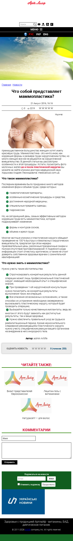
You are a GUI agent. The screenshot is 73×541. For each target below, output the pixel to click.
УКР (38, 34)
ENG (45, 34)
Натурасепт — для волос (35, 432)
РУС (31, 34)
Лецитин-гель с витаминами (52, 406)
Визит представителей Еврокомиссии (19, 406)
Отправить (9, 485)
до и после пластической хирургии (41, 167)
